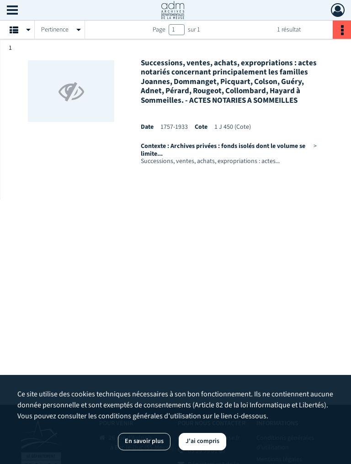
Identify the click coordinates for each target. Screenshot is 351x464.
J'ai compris (202, 441)
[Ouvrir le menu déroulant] (12, 10)
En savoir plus (144, 441)
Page (159, 29)
